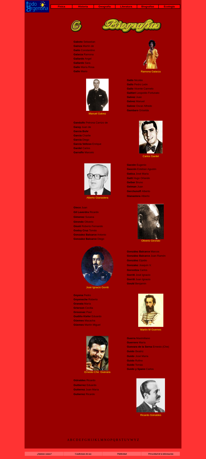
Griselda (138, 110)
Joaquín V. (145, 265)
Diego (85, 139)
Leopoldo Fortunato (143, 92)
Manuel (136, 101)
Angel (83, 58)
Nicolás (135, 80)
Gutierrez (79, 394)
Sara (82, 62)
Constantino (84, 50)
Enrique (96, 143)
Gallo (77, 71)
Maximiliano (138, 338)
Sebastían (84, 41)
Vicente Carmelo (140, 88)
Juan (80, 207)
